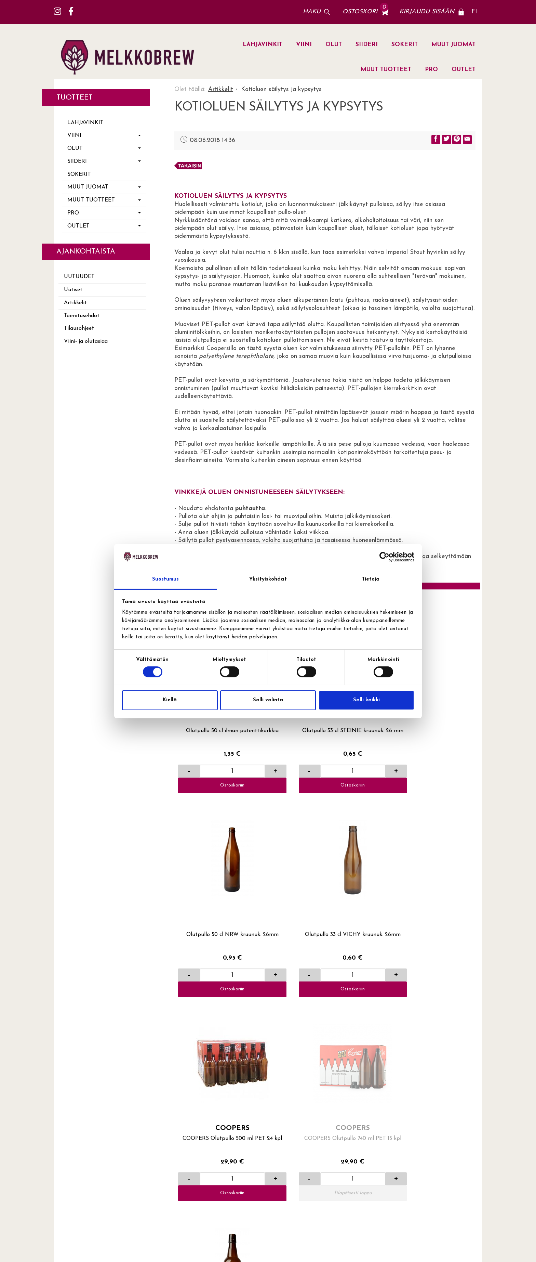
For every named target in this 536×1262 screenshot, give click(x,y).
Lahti (406, 1007)
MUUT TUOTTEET (386, 70)
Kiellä (170, 700)
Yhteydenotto (321, 1030)
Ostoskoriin (210, 741)
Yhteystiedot (319, 1041)
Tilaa (466, 1145)
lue (435, 1166)
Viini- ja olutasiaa (86, 341)
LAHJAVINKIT (262, 45)
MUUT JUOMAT (453, 45)
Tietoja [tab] (371, 579)
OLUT (333, 45)
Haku (312, 12)
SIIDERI (367, 45)
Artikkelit (75, 302)
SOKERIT (404, 45)
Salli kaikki (366, 700)
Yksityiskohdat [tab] (267, 579)
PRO (431, 70)
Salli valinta (268, 700)
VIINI (304, 45)
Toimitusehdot (81, 315)
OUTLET (463, 70)
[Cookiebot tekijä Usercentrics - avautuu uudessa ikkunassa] (384, 557)
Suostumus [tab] (165, 579)
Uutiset (73, 289)
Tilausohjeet (79, 328)
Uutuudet (79, 276)
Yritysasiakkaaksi (326, 1064)
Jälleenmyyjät (418, 1018)
